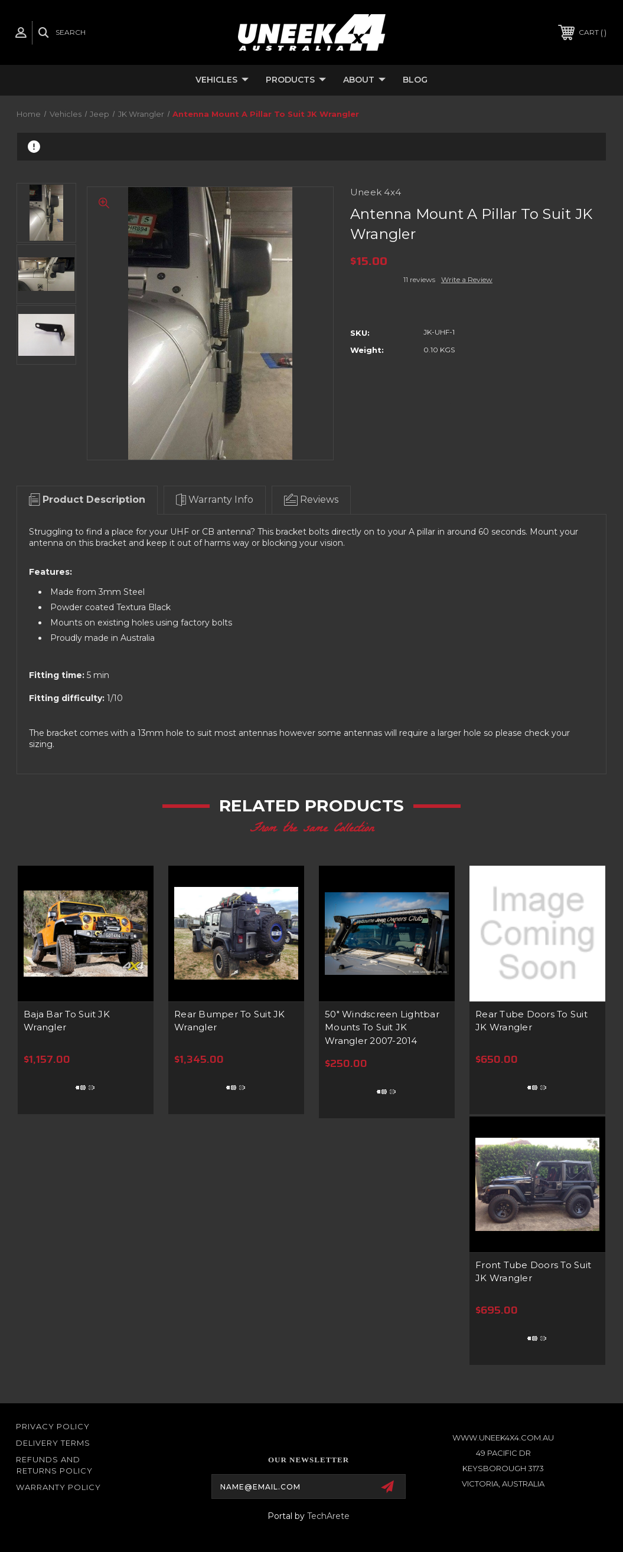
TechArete (328, 1516)
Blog (415, 79)
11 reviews (419, 279)
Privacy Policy (53, 1426)
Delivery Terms (53, 1443)
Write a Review (466, 279)
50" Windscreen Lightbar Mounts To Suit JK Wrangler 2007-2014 (382, 1027)
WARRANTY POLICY (58, 1487)
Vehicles (222, 80)
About (364, 80)
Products (296, 80)
